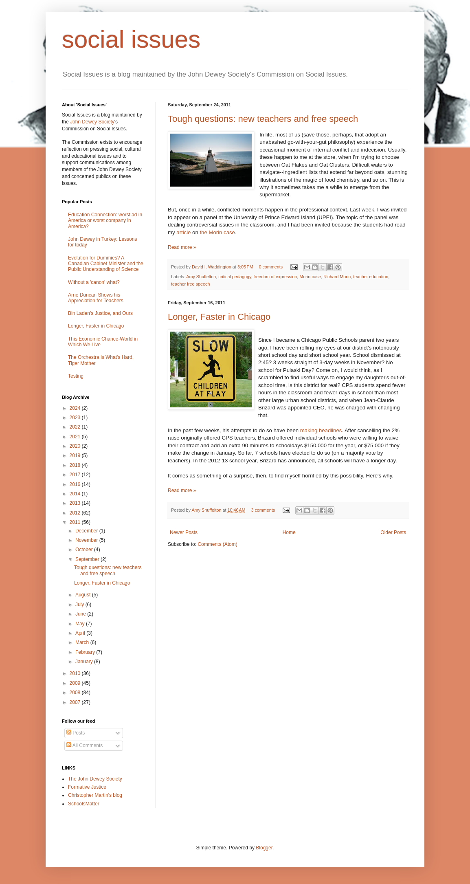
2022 (76, 427)
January (84, 661)
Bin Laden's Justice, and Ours (100, 313)
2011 (76, 522)
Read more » (182, 247)
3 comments (263, 510)
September (88, 559)
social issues (131, 39)
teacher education (370, 276)
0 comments (271, 266)
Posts (75, 733)
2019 (76, 455)
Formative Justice (87, 787)
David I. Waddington (212, 266)
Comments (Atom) (217, 544)
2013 (76, 503)
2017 (76, 474)
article (183, 232)
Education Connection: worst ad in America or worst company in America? (105, 220)
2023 (76, 417)
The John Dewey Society (95, 779)
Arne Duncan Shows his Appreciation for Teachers (95, 297)
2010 (76, 673)
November (87, 540)
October (84, 549)
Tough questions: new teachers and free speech (263, 119)
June (81, 614)
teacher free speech (190, 283)
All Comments (84, 745)
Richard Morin (337, 276)
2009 (76, 683)
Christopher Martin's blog (95, 795)
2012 (76, 513)
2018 (76, 465)
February (85, 652)
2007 (76, 702)
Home (289, 532)
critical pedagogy (234, 276)
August (83, 595)
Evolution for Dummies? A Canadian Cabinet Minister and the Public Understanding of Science (105, 264)
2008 (76, 692)
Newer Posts (184, 532)
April (80, 633)
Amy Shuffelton (201, 276)
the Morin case (217, 232)
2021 (76, 437)
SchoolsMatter (83, 804)
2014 (76, 494)
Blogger (264, 848)
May (80, 624)
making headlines (321, 430)
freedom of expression (275, 276)
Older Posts (393, 532)
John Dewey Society (92, 122)
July (80, 604)
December (87, 531)
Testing (75, 376)
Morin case (310, 276)
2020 (76, 446)
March (82, 642)
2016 (76, 484)
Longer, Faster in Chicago (219, 317)
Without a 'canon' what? (94, 282)
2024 (76, 408)
